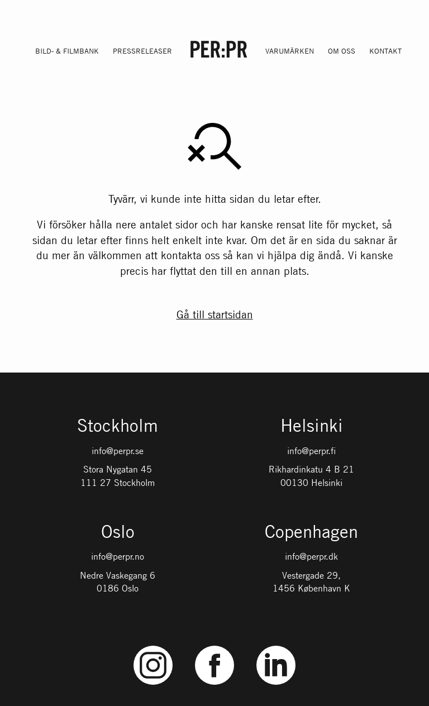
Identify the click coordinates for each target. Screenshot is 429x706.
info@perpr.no (117, 556)
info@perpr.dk (311, 556)
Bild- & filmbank (67, 50)
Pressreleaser (142, 50)
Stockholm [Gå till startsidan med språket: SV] (117, 426)
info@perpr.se (118, 450)
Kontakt (385, 50)
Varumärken (289, 50)
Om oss (341, 50)
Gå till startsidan (215, 314)
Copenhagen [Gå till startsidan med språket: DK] (311, 532)
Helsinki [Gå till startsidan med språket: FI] (311, 426)
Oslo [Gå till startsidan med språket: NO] (118, 532)
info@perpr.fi (311, 450)
